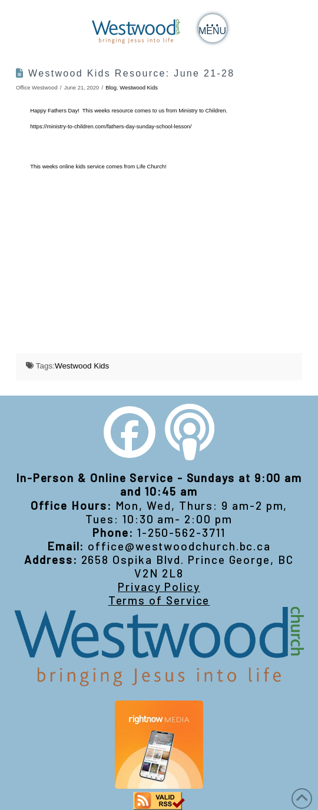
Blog (111, 87)
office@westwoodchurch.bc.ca (179, 546)
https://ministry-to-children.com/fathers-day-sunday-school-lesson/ (110, 126)
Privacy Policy (159, 586)
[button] (212, 28)
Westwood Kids (139, 87)
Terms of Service (159, 600)
